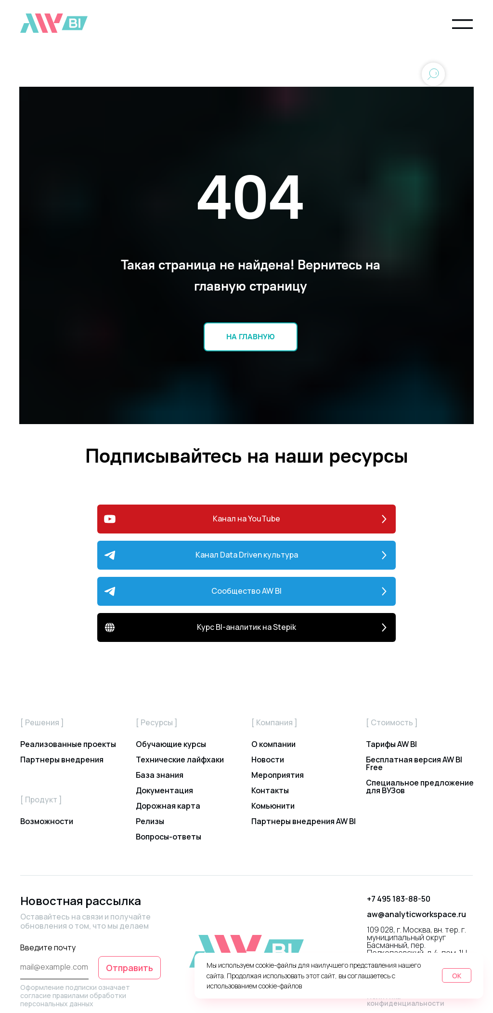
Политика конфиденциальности (405, 1000)
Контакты (270, 790)
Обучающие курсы (171, 744)
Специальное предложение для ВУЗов (420, 786)
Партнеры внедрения (62, 759)
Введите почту (48, 947)
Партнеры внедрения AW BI (303, 821)
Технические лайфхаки (180, 759)
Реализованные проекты (68, 744)
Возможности (46, 821)
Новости (267, 759)
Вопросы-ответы (168, 836)
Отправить (129, 967)
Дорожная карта (168, 805)
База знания (159, 775)
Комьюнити (273, 805)
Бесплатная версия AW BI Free (414, 763)
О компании (273, 744)
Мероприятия (277, 775)
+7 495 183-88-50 (398, 898)
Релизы (150, 821)
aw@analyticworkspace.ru (416, 914)
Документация (164, 790)
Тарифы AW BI (391, 744)
